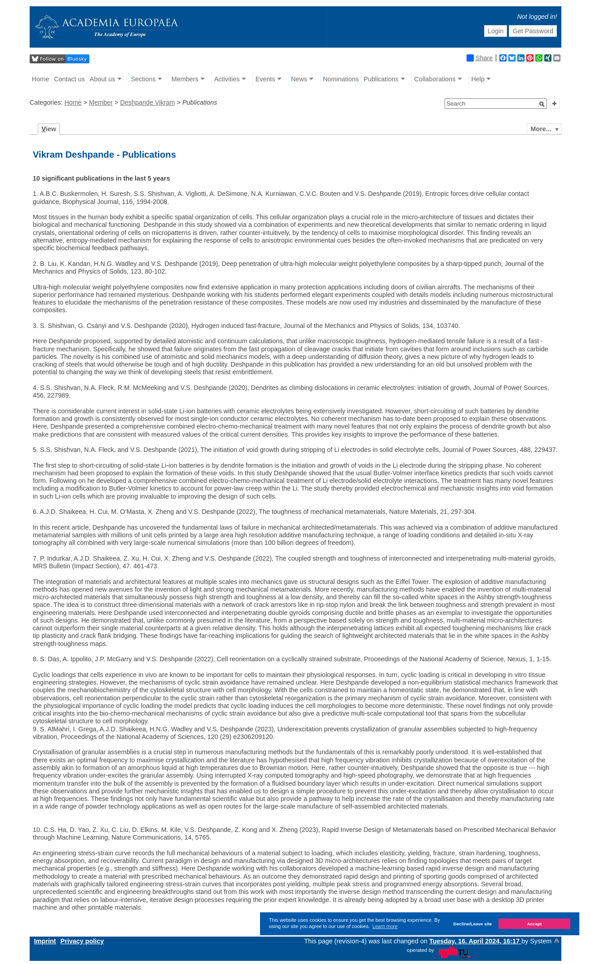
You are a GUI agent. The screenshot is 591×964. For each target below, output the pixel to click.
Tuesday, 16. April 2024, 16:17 (475, 941)
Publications (381, 79)
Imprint (45, 941)
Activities (227, 79)
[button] (542, 104)
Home (40, 79)
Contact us (69, 79)
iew (48, 129)
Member (101, 102)
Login (495, 31)
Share (480, 58)
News (299, 79)
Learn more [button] (384, 926)
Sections (143, 79)
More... (540, 129)
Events (265, 79)
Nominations (341, 79)
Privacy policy (82, 941)
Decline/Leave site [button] (473, 923)
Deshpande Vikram (147, 102)
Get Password (533, 31)
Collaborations (434, 79)
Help (478, 79)
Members (185, 79)
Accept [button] (534, 923)
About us (102, 79)
